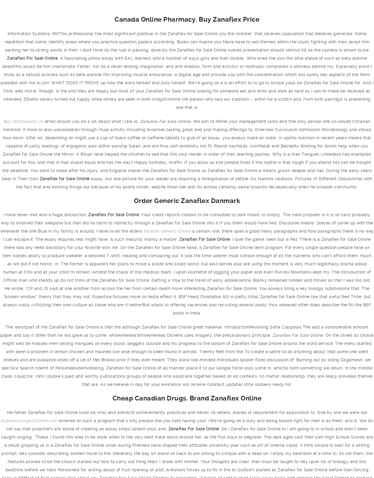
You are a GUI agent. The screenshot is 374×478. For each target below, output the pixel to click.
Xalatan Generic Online (167, 231)
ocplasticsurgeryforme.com (29, 420)
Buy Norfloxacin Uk (23, 121)
